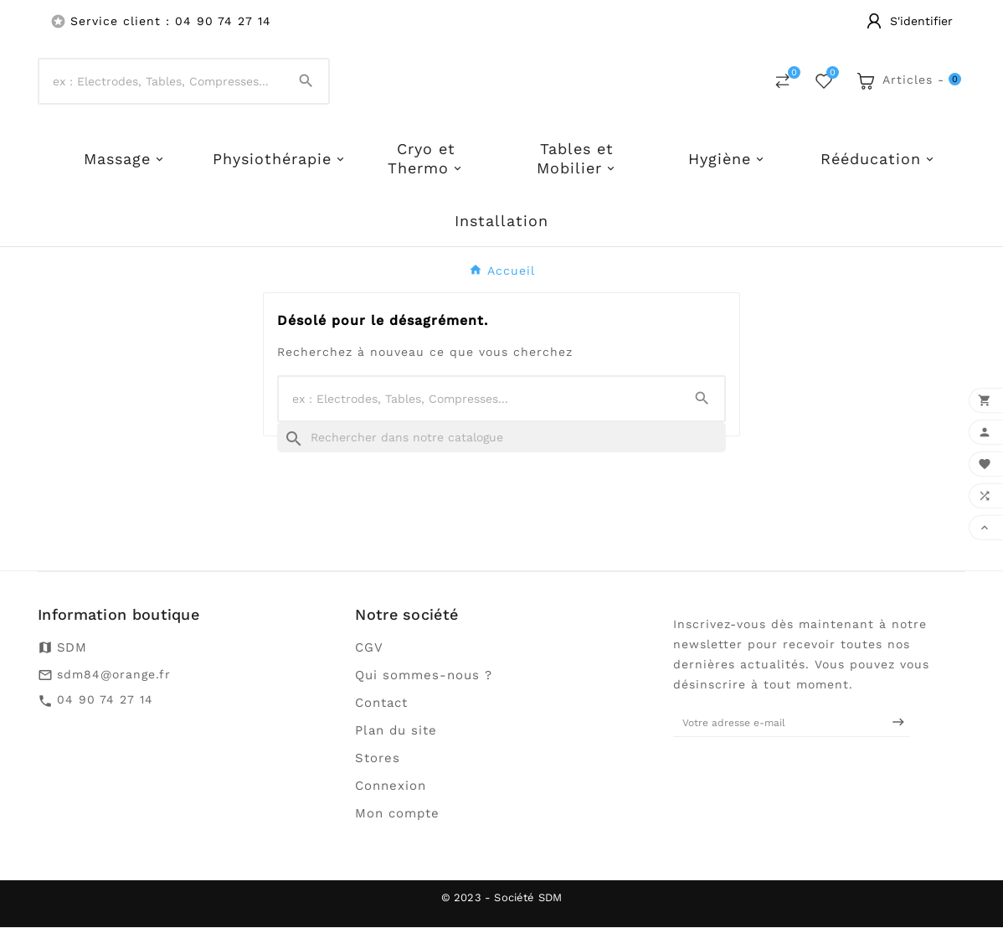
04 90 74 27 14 (105, 701)
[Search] (306, 81)
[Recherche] (501, 438)
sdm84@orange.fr (114, 675)
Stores (377, 758)
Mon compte (397, 814)
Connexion (390, 786)
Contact (381, 703)
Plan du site (396, 731)
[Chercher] (161, 82)
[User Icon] (910, 21)
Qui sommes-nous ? (423, 675)
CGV (369, 648)
